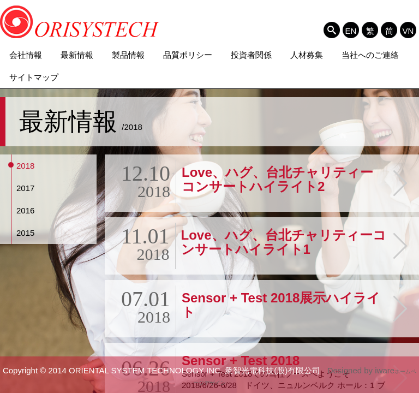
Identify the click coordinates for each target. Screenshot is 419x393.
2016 (25, 210)
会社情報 (25, 54)
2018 (25, 165)
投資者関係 (251, 54)
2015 (25, 232)
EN (351, 30)
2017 (25, 188)
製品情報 (128, 54)
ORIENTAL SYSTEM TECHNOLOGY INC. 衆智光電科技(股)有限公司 (80, 21)
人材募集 (306, 54)
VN (408, 30)
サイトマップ (33, 77)
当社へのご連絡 (370, 54)
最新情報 (77, 54)
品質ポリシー (187, 54)
